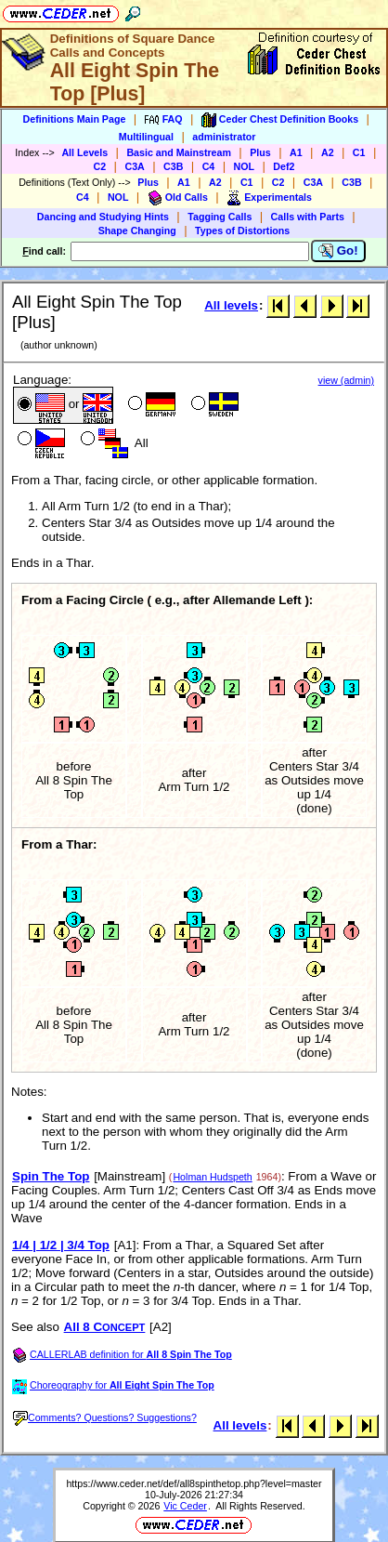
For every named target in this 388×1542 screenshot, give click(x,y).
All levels (231, 305)
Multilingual (146, 136)
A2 (327, 152)
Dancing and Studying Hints (103, 216)
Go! (338, 251)
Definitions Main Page (74, 119)
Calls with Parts (307, 216)
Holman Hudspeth (212, 1176)
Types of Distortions (242, 230)
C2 (100, 166)
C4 (208, 166)
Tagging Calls (220, 216)
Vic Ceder (185, 1505)
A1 (296, 152)
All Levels (84, 152)
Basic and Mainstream (178, 152)
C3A (134, 166)
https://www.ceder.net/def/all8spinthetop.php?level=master (193, 1483)
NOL (244, 166)
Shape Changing (137, 230)
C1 (359, 152)
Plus (260, 152)
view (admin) (346, 380)
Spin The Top (50, 1176)
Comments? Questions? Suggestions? (105, 1417)
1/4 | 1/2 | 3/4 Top (61, 1245)
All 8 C (105, 1327)
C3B (173, 166)
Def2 (283, 166)
